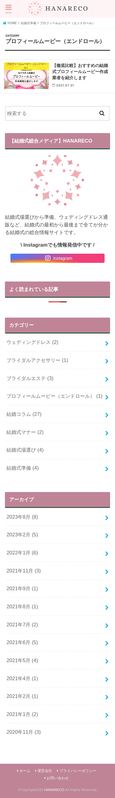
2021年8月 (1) (22, 606)
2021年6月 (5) (22, 642)
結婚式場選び (25, 450)
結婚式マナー (25, 432)
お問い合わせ (58, 778)
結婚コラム (23, 414)
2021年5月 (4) (22, 660)
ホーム (24, 771)
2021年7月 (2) (22, 624)
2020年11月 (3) (23, 732)
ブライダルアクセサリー (37, 360)
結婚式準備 (22, 468)
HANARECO (54, 790)
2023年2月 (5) (22, 534)
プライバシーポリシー (77, 771)
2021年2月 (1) (22, 696)
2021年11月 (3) (23, 570)
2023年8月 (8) (22, 517)
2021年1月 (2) (22, 714)
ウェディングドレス (32, 342)
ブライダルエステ (29, 378)
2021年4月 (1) (22, 678)
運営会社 (44, 771)
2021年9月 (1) (22, 588)
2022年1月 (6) (22, 552)
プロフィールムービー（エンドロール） (54, 396)
